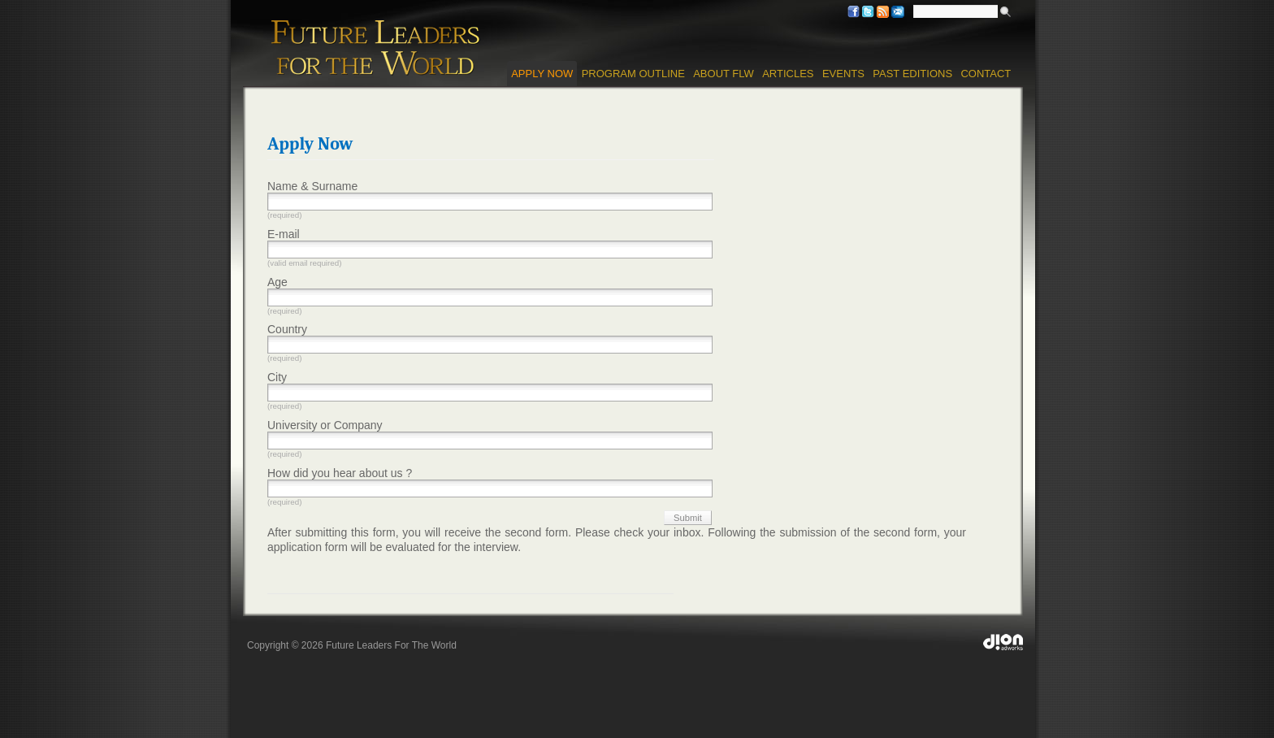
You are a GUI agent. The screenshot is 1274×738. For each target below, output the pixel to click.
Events (843, 73)
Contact (985, 73)
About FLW (723, 73)
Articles (787, 73)
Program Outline (633, 73)
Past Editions (912, 73)
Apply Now (542, 73)
